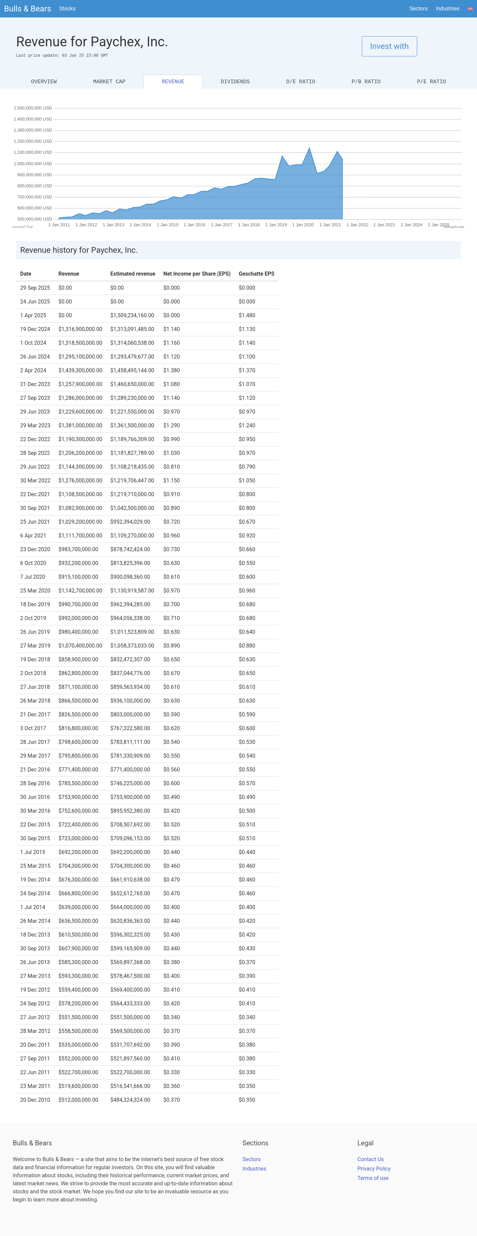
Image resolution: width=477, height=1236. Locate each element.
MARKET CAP (109, 82)
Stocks (67, 8)
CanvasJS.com (453, 227)
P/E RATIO (431, 82)
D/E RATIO (300, 82)
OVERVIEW (44, 82)
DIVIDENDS (235, 82)
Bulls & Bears (27, 8)
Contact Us (370, 1159)
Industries (448, 8)
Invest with (389, 46)
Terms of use (373, 1178)
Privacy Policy (374, 1169)
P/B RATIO (366, 82)
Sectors (418, 8)
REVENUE (173, 82)
